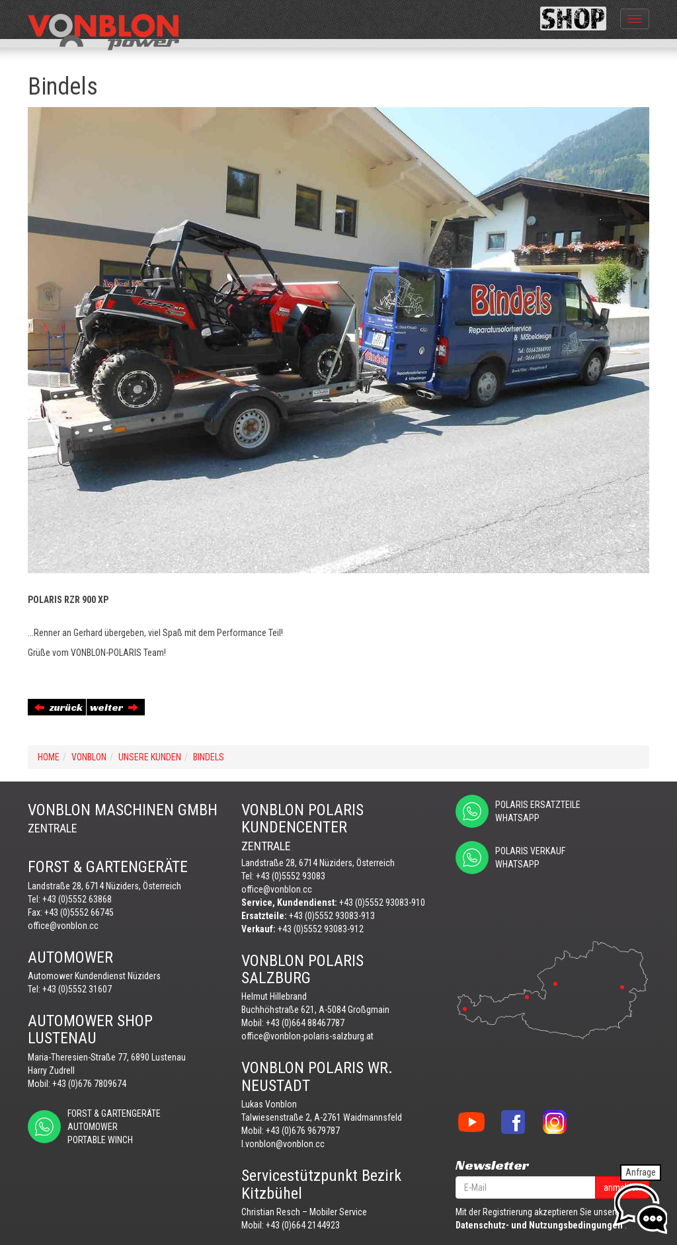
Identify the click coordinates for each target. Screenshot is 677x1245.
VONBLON (88, 757)
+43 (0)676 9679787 (303, 1130)
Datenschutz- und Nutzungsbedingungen (539, 1225)
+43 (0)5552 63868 (77, 899)
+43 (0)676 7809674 (89, 1083)
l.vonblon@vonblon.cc (283, 1144)
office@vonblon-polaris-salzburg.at (307, 1036)
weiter (114, 707)
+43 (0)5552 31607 (77, 989)
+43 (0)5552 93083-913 (332, 915)
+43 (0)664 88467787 (305, 1023)
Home (49, 757)
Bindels (208, 757)
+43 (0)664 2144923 (303, 1225)
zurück (58, 707)
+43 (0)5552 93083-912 (321, 929)
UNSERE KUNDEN (149, 757)
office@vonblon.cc (63, 925)
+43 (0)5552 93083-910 (382, 902)
